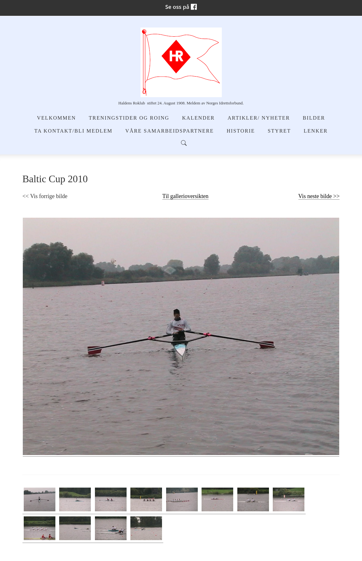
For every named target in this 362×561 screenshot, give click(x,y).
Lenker (316, 131)
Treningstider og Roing (129, 118)
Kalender (198, 118)
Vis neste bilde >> (319, 196)
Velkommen (56, 118)
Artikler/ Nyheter (259, 118)
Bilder (314, 118)
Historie (241, 131)
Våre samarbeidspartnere (169, 131)
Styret (279, 131)
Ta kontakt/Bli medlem (73, 131)
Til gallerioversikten (185, 196)
